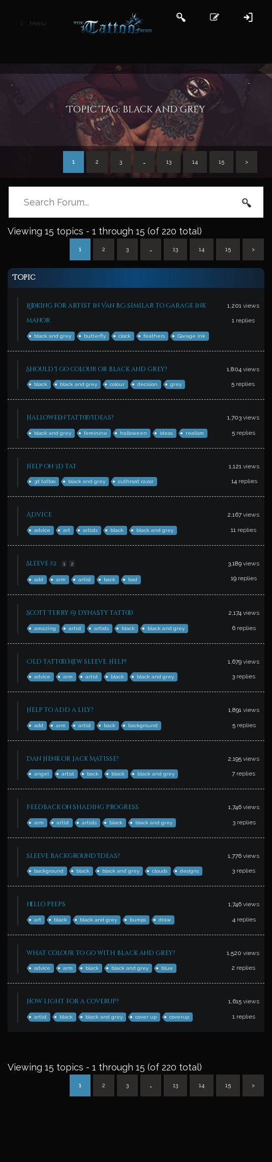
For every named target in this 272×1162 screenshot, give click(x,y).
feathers (154, 336)
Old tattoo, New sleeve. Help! (76, 662)
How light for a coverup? (72, 1001)
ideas (166, 433)
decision (147, 384)
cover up (146, 1017)
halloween (133, 433)
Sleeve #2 (41, 563)
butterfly (95, 336)
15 (221, 162)
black (40, 384)
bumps (138, 919)
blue (167, 968)
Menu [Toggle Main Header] (32, 23)
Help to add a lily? (60, 710)
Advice (39, 515)
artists (90, 530)
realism (195, 433)
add (38, 579)
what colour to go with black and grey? (100, 953)
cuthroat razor (136, 481)
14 (195, 162)
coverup (179, 1017)
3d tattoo (44, 481)
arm (61, 579)
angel (41, 774)
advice (42, 530)
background (143, 725)
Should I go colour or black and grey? (96, 369)
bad (132, 579)
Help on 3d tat (51, 466)
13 (168, 162)
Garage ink (191, 336)
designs (189, 871)
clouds (159, 871)
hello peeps (46, 904)
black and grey (52, 336)
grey (176, 384)
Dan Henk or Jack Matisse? (72, 759)
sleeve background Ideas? (73, 856)
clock (124, 336)
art (66, 530)
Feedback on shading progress (82, 807)
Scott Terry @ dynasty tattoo (79, 613)
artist (84, 579)
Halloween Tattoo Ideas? (70, 417)
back (109, 579)
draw (165, 919)
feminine (95, 433)
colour (117, 384)
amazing (45, 628)
